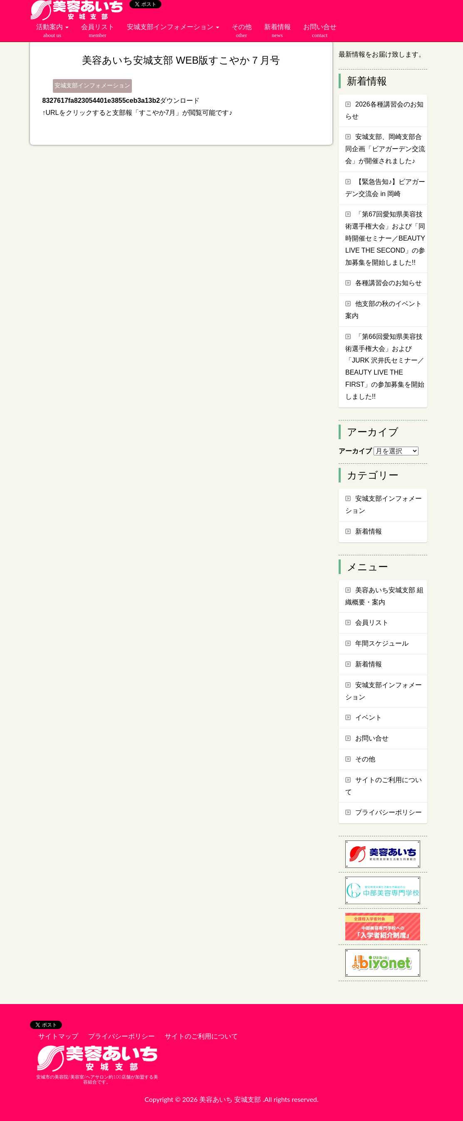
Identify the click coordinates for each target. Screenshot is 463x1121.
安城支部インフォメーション (173, 26)
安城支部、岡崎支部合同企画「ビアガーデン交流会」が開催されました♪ (385, 148)
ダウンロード (180, 100)
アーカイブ (355, 451)
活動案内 (52, 31)
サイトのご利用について (201, 1036)
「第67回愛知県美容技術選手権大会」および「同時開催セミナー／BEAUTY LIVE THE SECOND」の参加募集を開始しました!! (385, 238)
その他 (242, 31)
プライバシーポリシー (121, 1036)
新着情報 (277, 31)
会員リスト (97, 31)
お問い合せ (320, 31)
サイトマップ (58, 1036)
